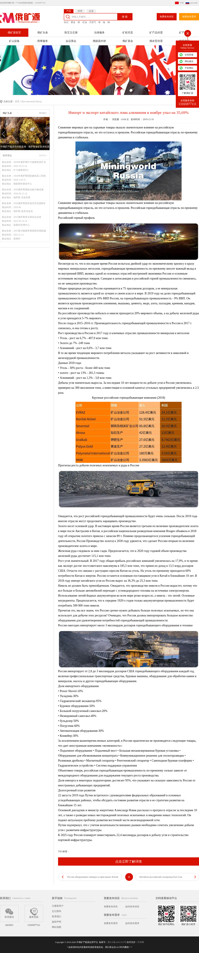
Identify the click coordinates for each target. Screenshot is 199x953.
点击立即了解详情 (128, 861)
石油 (84, 21)
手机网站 (189, 68)
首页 (17, 101)
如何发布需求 (132, 923)
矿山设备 (14, 40)
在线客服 (189, 54)
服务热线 (33, 913)
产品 (68, 10)
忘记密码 (56, 911)
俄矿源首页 (14, 31)
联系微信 (9, 913)
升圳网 (140, 942)
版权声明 (56, 922)
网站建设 (189, 61)
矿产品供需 (156, 31)
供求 (80, 10)
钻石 (66, 21)
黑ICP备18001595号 (117, 942)
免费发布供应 (167, 15)
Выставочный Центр (31, 101)
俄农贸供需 (156, 40)
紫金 (73, 21)
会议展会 (71, 40)
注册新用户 (58, 906)
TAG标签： (64, 851)
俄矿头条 (42, 31)
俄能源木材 (99, 40)
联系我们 (56, 916)
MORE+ (43, 113)
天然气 (92, 21)
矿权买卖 (127, 31)
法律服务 (99, 31)
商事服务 (42, 40)
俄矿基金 (127, 40)
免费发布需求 (189, 15)
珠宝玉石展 (71, 31)
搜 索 (125, 15)
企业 (91, 10)
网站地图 (56, 927)
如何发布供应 (132, 906)
